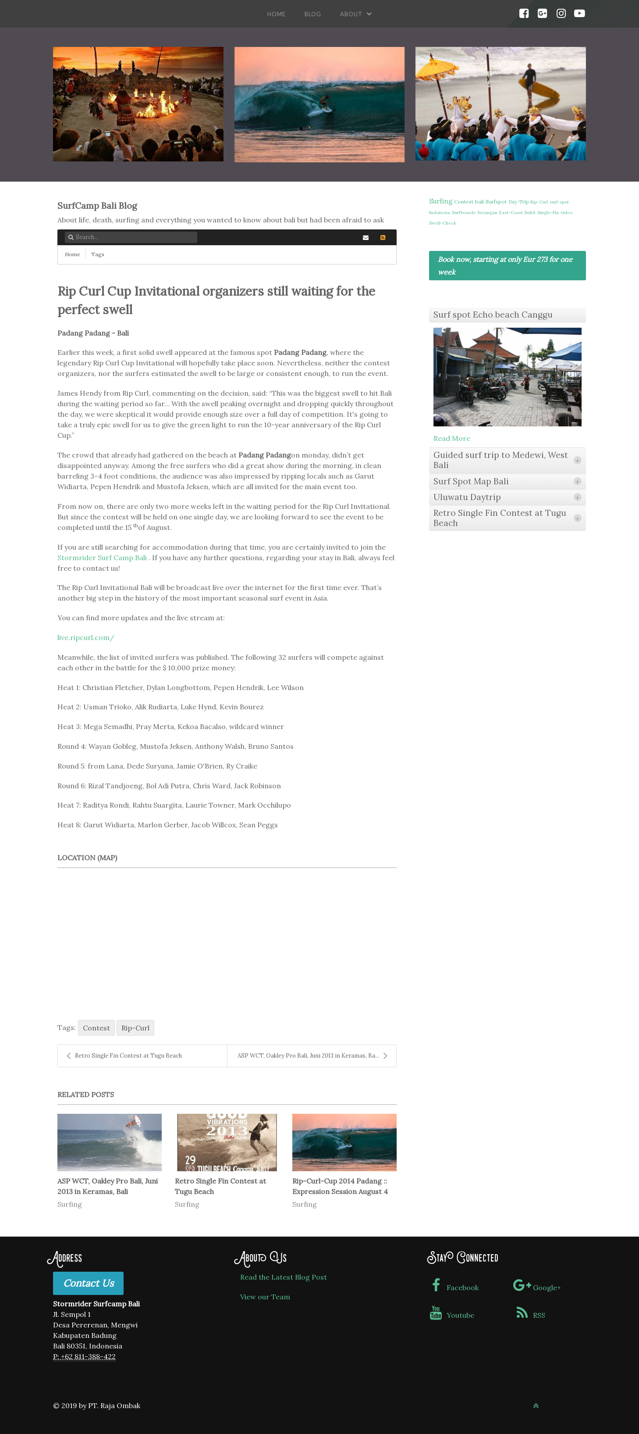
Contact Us (88, 1283)
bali (479, 201)
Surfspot (496, 201)
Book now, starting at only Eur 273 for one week (505, 265)
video (566, 212)
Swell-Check (442, 223)
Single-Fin (548, 212)
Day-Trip (518, 202)
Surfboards (464, 212)
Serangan (487, 212)
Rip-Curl (135, 1027)
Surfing (69, 1204)
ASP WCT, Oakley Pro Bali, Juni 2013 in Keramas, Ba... (312, 1055)
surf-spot (559, 202)
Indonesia (439, 212)
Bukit (530, 212)
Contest (96, 1027)
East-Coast (511, 212)
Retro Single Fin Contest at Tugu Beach (124, 1055)
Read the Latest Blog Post (283, 1277)
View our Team (265, 1296)
